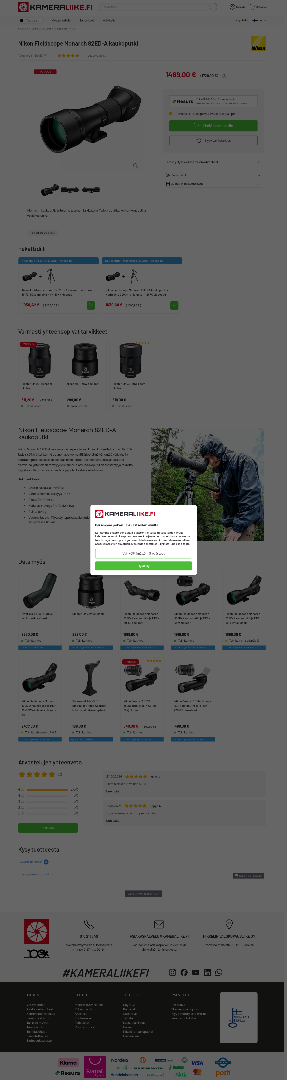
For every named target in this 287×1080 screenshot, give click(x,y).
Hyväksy (144, 565)
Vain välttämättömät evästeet (144, 553)
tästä (186, 543)
